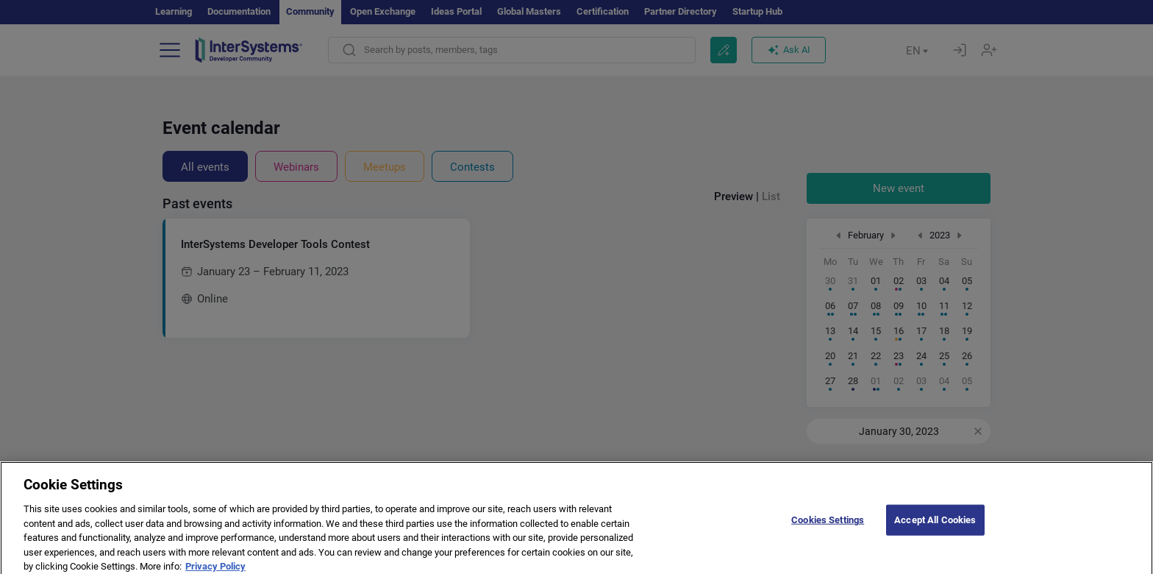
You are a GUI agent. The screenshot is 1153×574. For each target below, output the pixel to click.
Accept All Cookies (935, 536)
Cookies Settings (827, 536)
